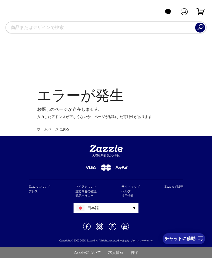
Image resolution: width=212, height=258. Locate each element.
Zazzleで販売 (174, 187)
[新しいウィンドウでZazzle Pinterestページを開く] (112, 230)
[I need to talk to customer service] (184, 238)
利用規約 (124, 240)
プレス (33, 191)
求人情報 (116, 252)
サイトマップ (130, 187)
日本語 (93, 207)
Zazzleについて (40, 187)
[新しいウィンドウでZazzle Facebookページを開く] (86, 230)
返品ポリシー (84, 196)
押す (135, 252)
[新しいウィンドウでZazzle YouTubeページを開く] (125, 230)
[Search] (200, 28)
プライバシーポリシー (142, 240)
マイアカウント (86, 187)
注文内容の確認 (86, 191)
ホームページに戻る (53, 129)
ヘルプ (126, 191)
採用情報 (127, 196)
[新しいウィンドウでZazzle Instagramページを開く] (99, 230)
